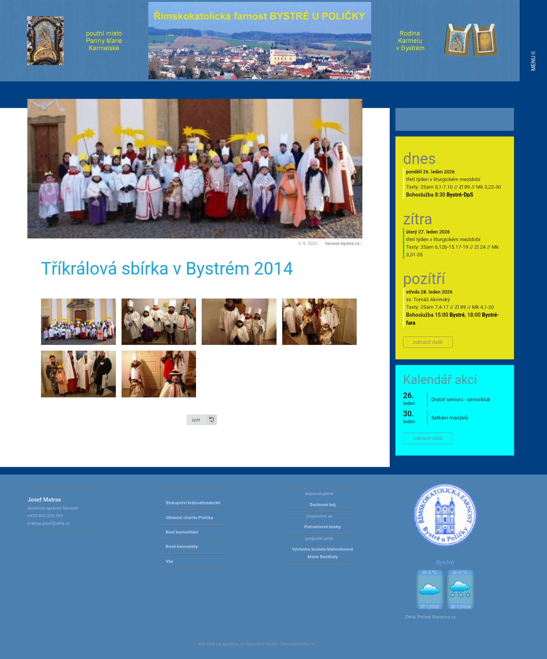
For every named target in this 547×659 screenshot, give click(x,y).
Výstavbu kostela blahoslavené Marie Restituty (322, 552)
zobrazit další (428, 342)
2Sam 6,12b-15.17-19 (444, 247)
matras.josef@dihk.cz (48, 523)
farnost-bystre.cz (342, 243)
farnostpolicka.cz (298, 643)
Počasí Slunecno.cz (436, 616)
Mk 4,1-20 (483, 307)
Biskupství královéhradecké (193, 502)
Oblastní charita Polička (189, 517)
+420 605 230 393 (45, 515)
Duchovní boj (322, 504)
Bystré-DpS (460, 195)
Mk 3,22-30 (488, 187)
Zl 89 (464, 187)
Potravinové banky (322, 526)
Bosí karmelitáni (182, 532)
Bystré (457, 315)
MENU (533, 61)
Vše (170, 561)
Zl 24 (479, 247)
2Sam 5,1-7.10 (437, 187)
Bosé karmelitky (182, 546)
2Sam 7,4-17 (435, 307)
